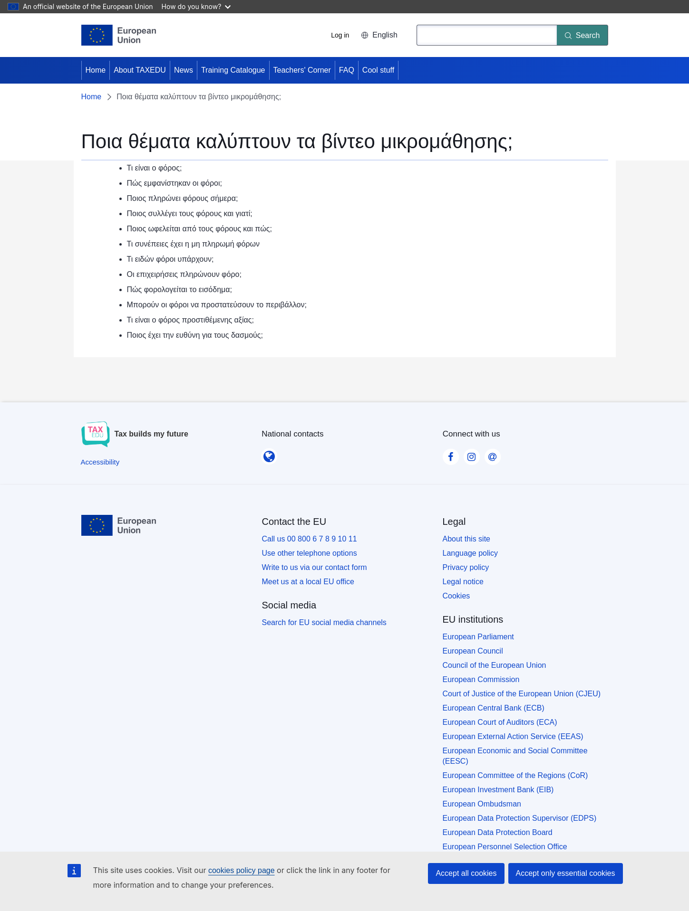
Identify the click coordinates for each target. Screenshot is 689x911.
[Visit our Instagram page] (471, 454)
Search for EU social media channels (324, 622)
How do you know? (196, 6)
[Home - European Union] (118, 35)
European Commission (481, 679)
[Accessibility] (100, 462)
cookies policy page (241, 870)
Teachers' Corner (302, 70)
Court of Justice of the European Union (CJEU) (522, 694)
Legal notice (463, 582)
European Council (473, 651)
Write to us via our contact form (314, 567)
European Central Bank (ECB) (493, 708)
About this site (467, 539)
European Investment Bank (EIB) (498, 790)
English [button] (379, 35)
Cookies (456, 596)
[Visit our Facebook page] (450, 454)
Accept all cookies (466, 873)
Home (96, 70)
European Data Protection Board (498, 832)
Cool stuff (378, 70)
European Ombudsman (482, 804)
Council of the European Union (494, 665)
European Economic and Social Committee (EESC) (515, 756)
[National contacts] (269, 453)
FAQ (346, 70)
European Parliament (478, 637)
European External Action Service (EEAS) (513, 736)
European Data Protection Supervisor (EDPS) (520, 818)
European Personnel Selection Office (505, 847)
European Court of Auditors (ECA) (500, 722)
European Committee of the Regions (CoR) (515, 775)
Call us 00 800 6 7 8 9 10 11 (309, 539)
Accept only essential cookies (565, 873)
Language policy (470, 553)
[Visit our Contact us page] (492, 454)
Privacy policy (466, 567)
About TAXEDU (140, 70)
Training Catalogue (233, 70)
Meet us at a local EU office (308, 582)
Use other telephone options (309, 553)
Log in (340, 35)
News (183, 70)
